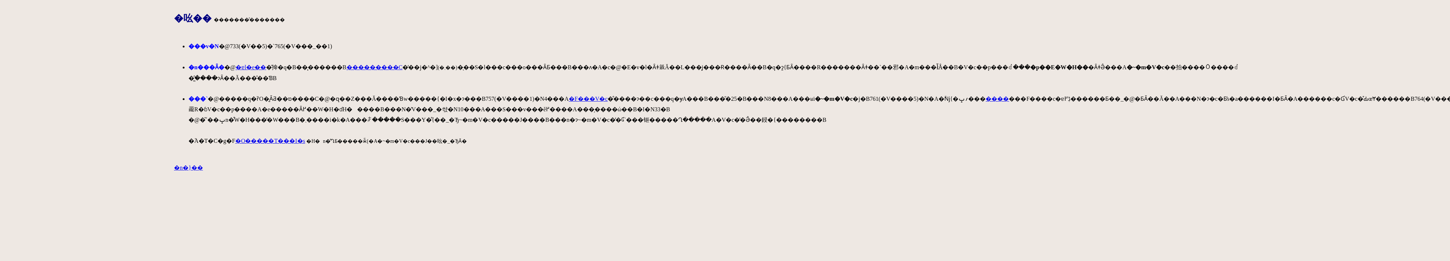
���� (997, 99)
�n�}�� (188, 168)
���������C (375, 67)
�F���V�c (588, 99)
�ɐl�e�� (251, 67)
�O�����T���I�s (270, 141)
